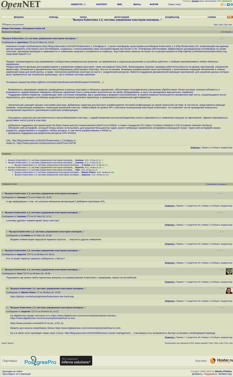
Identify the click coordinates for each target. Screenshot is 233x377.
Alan (77, 170)
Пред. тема (218, 343)
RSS (230, 184)
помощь (53, 17)
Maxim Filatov (89, 172)
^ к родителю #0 (192, 206)
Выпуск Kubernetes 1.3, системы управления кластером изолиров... (41, 160)
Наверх (205, 206)
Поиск (171, 4)
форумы (19, 17)
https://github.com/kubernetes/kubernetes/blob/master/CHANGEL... (67, 82)
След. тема (228, 343)
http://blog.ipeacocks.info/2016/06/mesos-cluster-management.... (99, 333)
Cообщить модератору (221, 147)
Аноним (79, 160)
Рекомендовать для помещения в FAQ (179, 343)
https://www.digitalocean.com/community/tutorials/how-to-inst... (43, 318)
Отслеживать (226, 32)
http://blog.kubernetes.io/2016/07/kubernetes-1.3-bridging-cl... (75, 46)
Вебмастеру (225, 374)
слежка (212, 17)
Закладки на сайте (12, 371)
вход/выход (172, 17)
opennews (22, 42)
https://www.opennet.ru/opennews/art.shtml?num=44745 (46, 143)
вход (202, 1)
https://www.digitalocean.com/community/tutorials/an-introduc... (84, 315)
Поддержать (210, 374)
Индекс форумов (201, 343)
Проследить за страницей (16, 374)
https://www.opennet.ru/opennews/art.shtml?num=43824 (86, 125)
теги (178, 4)
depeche (79, 167)
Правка (205, 147)
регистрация (210, 1)
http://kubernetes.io (187, 46)
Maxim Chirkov (223, 371)
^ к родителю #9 (192, 301)
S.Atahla (86, 165)
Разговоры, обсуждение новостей (27, 28)
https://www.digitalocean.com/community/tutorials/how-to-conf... (88, 328)
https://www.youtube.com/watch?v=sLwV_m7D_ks (36, 323)
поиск (83, 17)
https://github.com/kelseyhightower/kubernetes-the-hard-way (42, 296)
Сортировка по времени (216, 184)
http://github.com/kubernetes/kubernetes (200, 51)
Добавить (197, 374)
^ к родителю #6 (192, 244)
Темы (211, 343)
